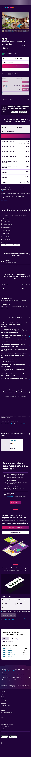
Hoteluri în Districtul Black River (23, 685)
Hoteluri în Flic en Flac (8, 652)
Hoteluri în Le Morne (6, 686)
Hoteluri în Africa (12, 685)
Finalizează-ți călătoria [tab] (8, 641)
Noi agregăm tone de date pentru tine (16, 677)
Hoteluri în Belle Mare (7, 650)
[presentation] (23, 112)
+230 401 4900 (5, 51)
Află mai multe (5, 190)
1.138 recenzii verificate (15, 53)
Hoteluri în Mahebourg (8, 656)
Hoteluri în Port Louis (7, 648)
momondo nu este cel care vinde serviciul (16, 675)
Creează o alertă (10, 496)
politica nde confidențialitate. (8, 619)
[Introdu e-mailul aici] (16, 608)
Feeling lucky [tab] (13, 638)
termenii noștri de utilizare (25, 618)
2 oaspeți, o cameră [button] (8, 62)
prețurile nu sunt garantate (10, 670)
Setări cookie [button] (4, 200)
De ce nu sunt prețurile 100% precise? (16, 680)
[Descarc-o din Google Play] (14, 112)
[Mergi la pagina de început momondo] (9, 7)
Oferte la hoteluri (3, 685)
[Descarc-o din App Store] (23, 112)
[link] (15, 502)
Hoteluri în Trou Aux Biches (9, 654)
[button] (2, 7)
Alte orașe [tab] (5, 638)
